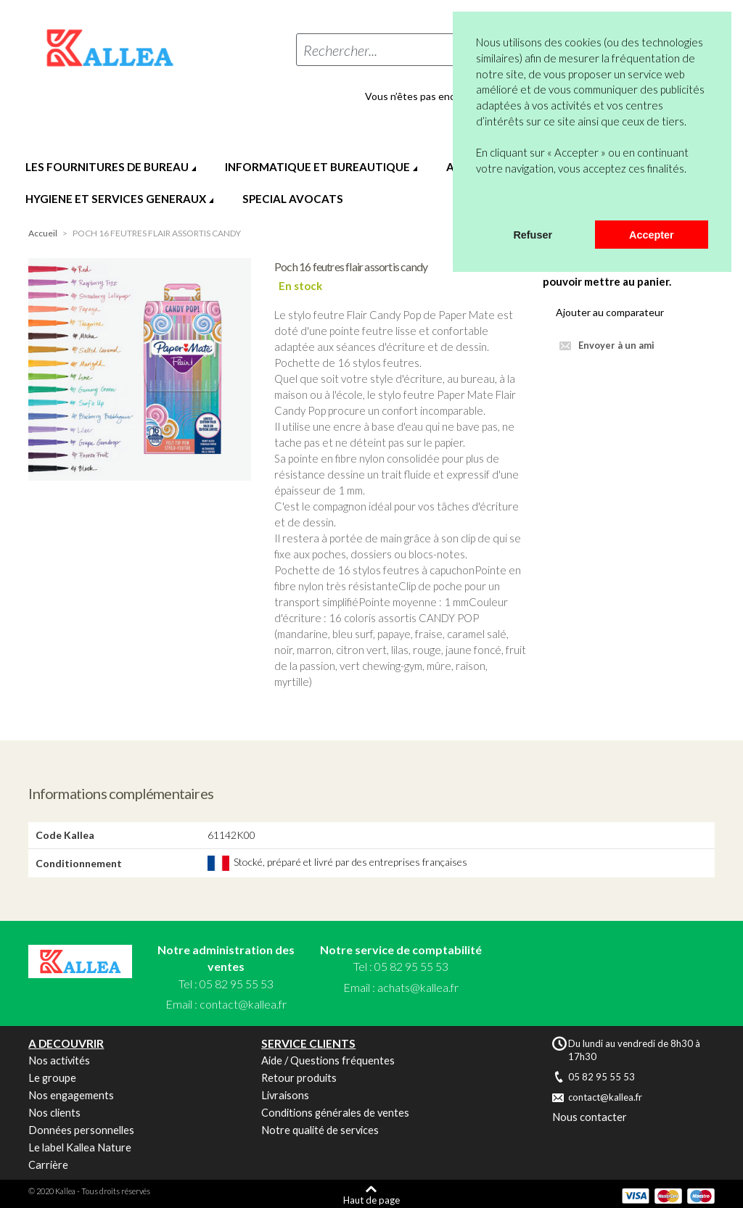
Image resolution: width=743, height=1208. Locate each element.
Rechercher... (340, 50)
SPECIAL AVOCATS (292, 198)
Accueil (42, 233)
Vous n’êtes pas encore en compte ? (446, 96)
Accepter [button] (651, 235)
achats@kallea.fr (418, 987)
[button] (478, 201)
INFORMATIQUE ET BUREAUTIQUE (317, 166)
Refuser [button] (532, 235)
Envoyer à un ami (616, 345)
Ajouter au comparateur (610, 312)
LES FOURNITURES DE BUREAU (107, 166)
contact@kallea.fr (243, 1004)
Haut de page (371, 1199)
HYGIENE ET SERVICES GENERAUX (115, 198)
